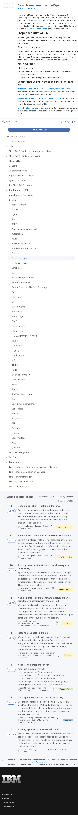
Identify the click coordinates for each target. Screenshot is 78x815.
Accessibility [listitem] (8, 806)
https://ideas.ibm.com (51, 98)
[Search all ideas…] (22, 121)
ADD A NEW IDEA (39, 130)
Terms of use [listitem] (8, 802)
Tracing (42, 722)
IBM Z (39, 720)
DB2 (33, 720)
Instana (38, 526)
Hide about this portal (26, 8)
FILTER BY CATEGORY (15, 136)
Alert (46, 718)
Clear (71, 136)
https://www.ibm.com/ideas (61, 89)
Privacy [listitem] (5, 798)
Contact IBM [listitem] (8, 794)
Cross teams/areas (41, 626)
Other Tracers (31, 722)
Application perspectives (29, 624)
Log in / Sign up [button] (67, 121)
